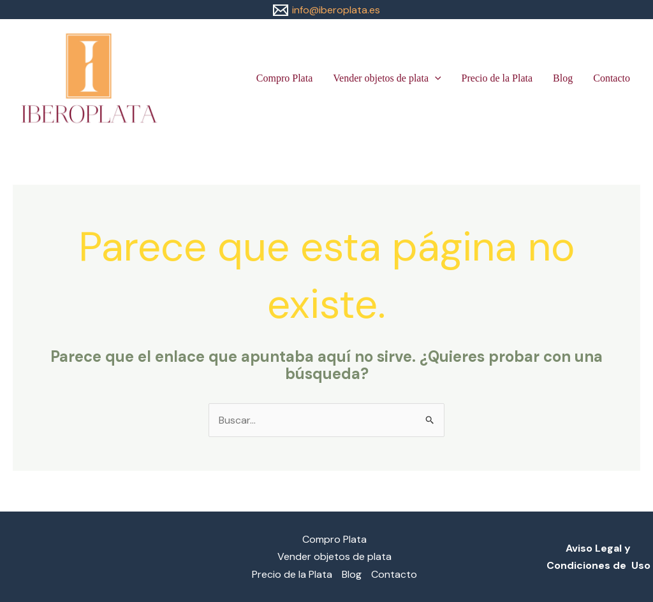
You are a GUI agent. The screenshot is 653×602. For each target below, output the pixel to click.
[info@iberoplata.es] (326, 10)
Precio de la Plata (497, 78)
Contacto (611, 78)
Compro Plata (284, 78)
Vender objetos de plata (387, 78)
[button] (435, 78)
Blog (563, 78)
